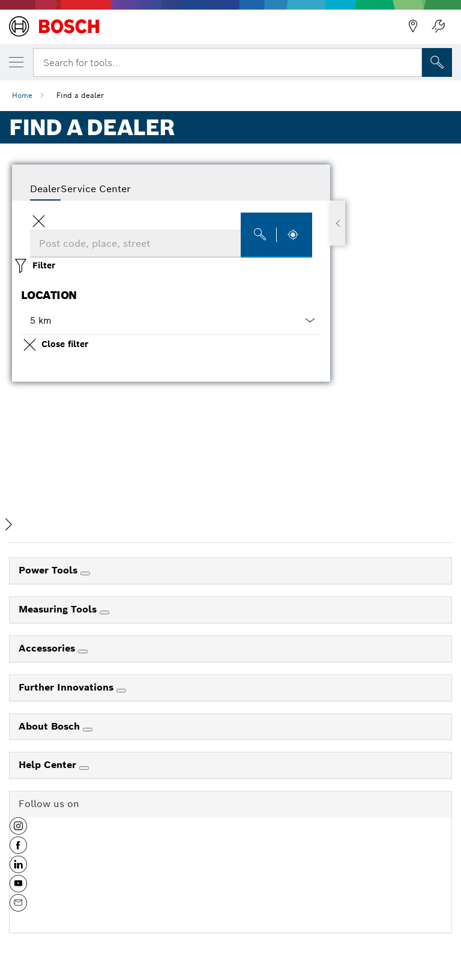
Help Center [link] (49, 764)
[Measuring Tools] (104, 612)
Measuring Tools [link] (59, 609)
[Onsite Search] (437, 62)
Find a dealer (80, 95)
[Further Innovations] (121, 690)
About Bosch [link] (51, 726)
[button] (171, 320)
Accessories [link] (48, 648)
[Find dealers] (276, 235)
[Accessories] (83, 651)
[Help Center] (84, 768)
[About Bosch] (87, 729)
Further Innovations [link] (67, 687)
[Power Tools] (85, 573)
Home (22, 95)
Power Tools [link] (49, 570)
